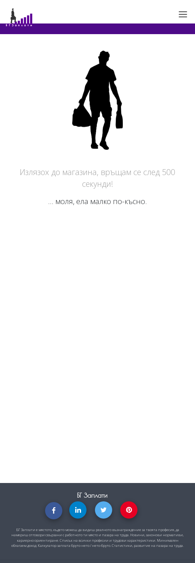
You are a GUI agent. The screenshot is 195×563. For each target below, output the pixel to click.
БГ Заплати (92, 495)
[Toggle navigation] (183, 14)
